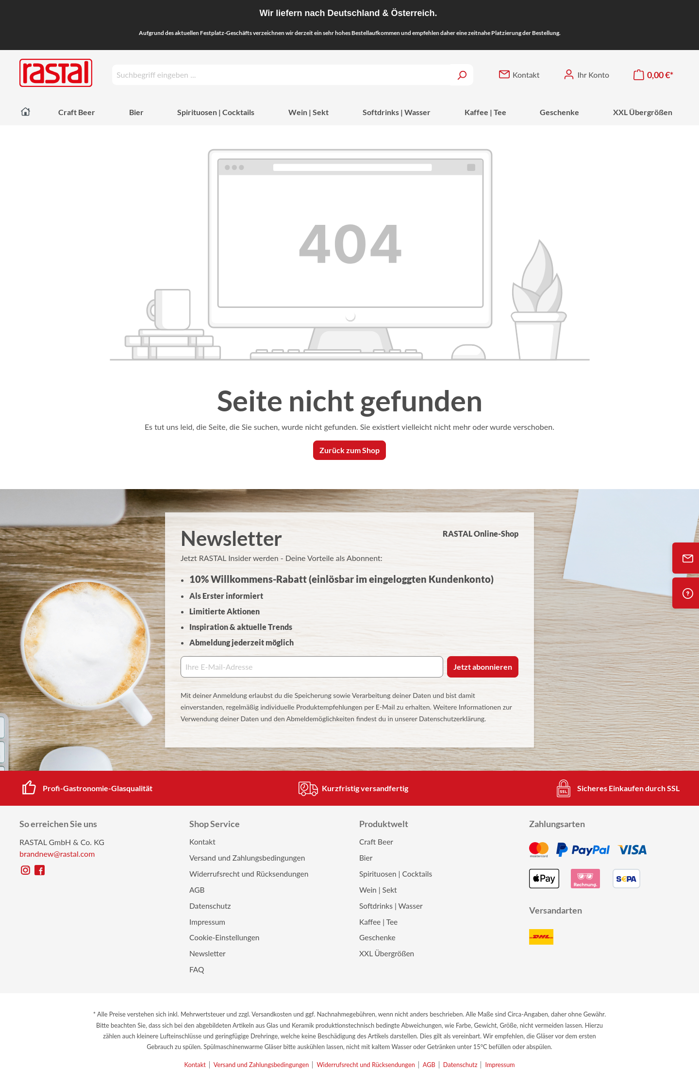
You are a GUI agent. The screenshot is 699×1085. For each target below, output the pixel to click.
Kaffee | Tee (378, 921)
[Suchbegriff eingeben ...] (281, 74)
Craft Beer (376, 841)
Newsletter (207, 953)
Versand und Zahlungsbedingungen (247, 857)
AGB (197, 889)
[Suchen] (461, 74)
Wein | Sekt (378, 889)
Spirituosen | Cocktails (395, 873)
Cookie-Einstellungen (224, 937)
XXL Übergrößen (386, 953)
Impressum (207, 921)
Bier (365, 857)
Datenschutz (210, 905)
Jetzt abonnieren (482, 666)
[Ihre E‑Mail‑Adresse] (312, 667)
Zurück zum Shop (349, 450)
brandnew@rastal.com (57, 853)
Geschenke (377, 937)
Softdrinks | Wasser (391, 905)
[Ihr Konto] (586, 75)
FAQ (196, 969)
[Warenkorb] (653, 75)
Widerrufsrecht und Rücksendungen (248, 873)
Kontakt (202, 841)
